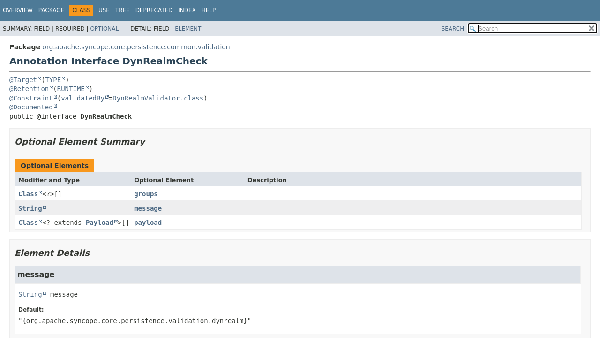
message (148, 208)
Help (209, 10)
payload (148, 222)
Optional (104, 28)
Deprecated (154, 10)
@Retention (29, 88)
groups (146, 194)
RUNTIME (71, 88)
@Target (23, 80)
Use (104, 10)
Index (187, 10)
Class (28, 194)
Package (51, 10)
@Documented (31, 107)
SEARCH (453, 28)
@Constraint (31, 98)
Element (188, 28)
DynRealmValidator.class (157, 98)
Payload (99, 222)
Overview (18, 10)
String (30, 208)
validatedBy (83, 98)
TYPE (53, 80)
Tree (122, 10)
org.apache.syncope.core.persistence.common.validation (136, 47)
